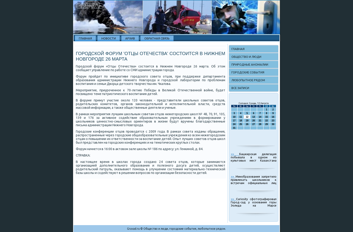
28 (260, 124)
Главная (85, 38)
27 (253, 124)
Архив (130, 38)
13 (253, 117)
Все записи (240, 87)
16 (273, 117)
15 (266, 117)
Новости (108, 38)
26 (247, 124)
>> (235, 154)
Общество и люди (246, 56)
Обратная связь (157, 38)
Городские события (247, 72)
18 (240, 120)
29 (266, 124)
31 (234, 128)
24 (234, 124)
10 (234, 117)
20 (253, 120)
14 (260, 117)
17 (234, 120)
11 (240, 117)
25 (240, 124)
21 (260, 120)
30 (273, 124)
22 (266, 120)
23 (273, 120)
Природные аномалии (249, 64)
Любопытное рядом (248, 80)
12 (247, 117)
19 (247, 120)
